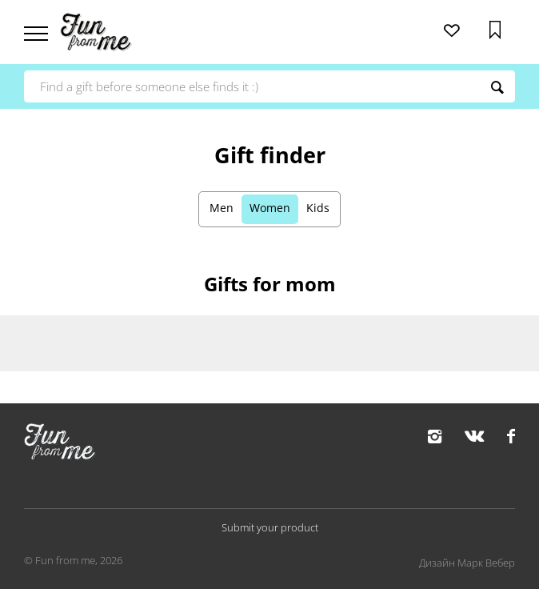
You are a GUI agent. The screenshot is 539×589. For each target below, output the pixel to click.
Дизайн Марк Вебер (467, 562)
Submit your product (270, 527)
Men (222, 207)
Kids (317, 207)
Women (270, 207)
